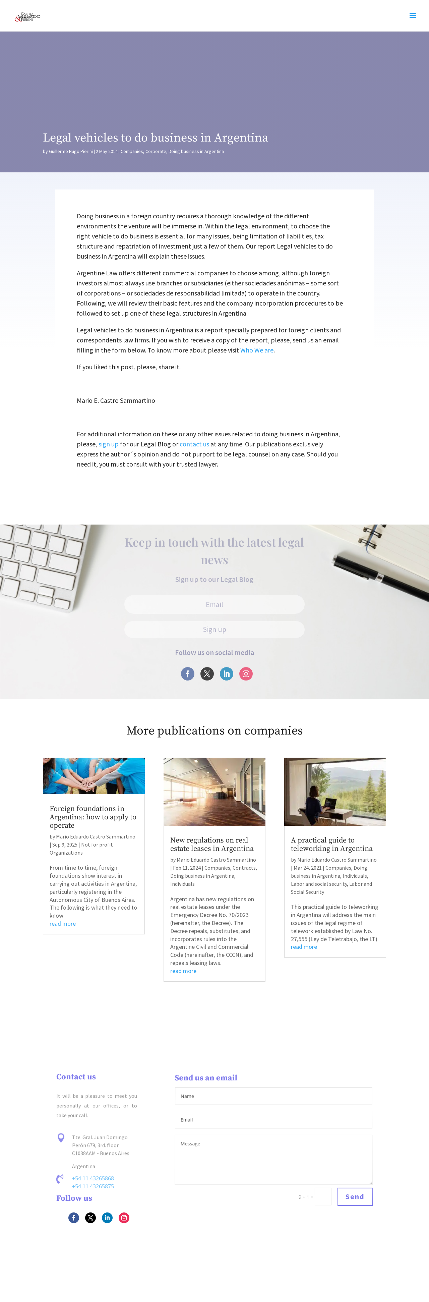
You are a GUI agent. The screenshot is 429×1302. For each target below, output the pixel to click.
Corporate (155, 151)
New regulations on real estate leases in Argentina (212, 844)
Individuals (182, 883)
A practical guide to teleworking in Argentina (332, 844)
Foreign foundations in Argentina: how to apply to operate (93, 817)
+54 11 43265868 (93, 1179)
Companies (132, 151)
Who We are (256, 350)
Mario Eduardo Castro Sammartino (95, 836)
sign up (109, 444)
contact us (194, 444)
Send (355, 1196)
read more (63, 923)
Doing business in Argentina (196, 151)
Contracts (244, 867)
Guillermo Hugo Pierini (71, 151)
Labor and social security (319, 883)
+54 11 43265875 (93, 1186)
